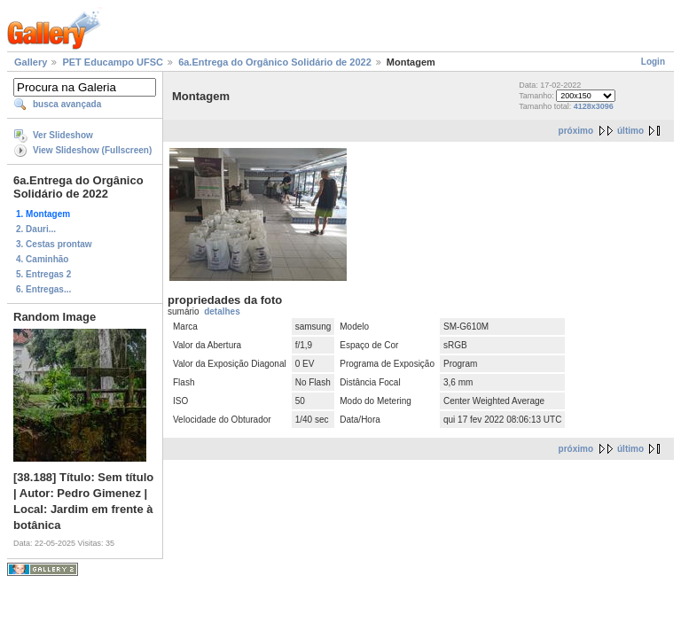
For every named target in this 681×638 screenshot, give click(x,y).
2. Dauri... (36, 229)
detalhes (222, 311)
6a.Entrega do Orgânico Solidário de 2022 (275, 62)
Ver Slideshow (63, 135)
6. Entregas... (43, 289)
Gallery (30, 62)
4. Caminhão (42, 259)
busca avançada (67, 104)
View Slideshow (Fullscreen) (92, 150)
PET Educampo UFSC (112, 62)
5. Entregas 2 (43, 274)
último (630, 131)
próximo (576, 131)
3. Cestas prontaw (54, 244)
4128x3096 (594, 106)
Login (653, 61)
